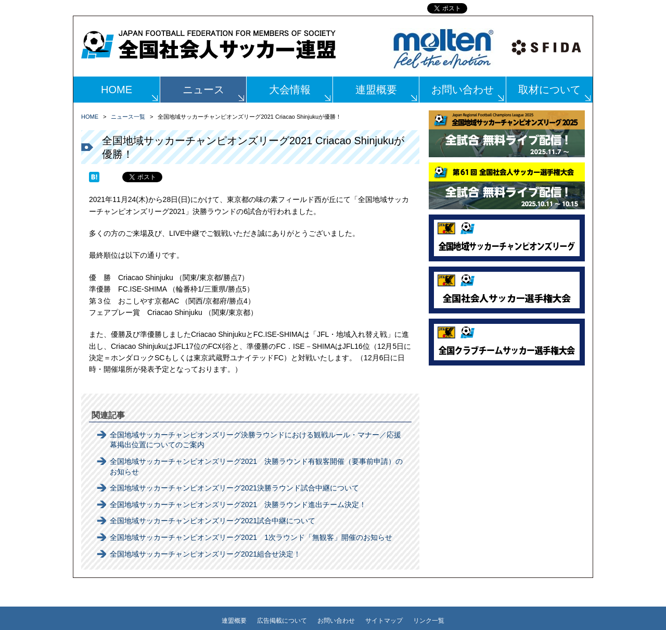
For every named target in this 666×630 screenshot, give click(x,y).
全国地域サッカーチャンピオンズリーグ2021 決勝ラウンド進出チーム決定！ (238, 504)
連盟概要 (376, 89)
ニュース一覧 (128, 117)
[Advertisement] (507, 436)
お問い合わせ (462, 89)
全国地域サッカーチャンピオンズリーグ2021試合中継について (212, 520)
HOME (116, 89)
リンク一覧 (428, 620)
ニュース (203, 89)
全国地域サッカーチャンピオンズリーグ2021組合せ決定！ (205, 554)
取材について (549, 89)
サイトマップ (384, 620)
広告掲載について (282, 620)
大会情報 (290, 89)
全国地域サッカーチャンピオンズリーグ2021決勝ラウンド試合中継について (234, 488)
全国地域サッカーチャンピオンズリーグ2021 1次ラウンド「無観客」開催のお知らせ (251, 537)
